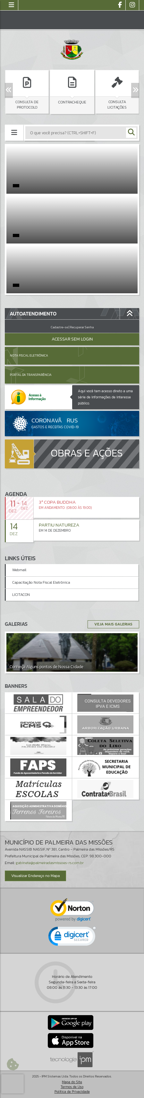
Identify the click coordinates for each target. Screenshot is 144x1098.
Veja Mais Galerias (113, 624)
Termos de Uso (72, 1086)
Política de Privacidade (72, 1091)
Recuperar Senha (82, 327)
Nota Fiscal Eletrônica (29, 355)
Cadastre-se (59, 327)
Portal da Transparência (31, 374)
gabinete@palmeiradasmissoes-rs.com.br (50, 863)
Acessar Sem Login (72, 339)
